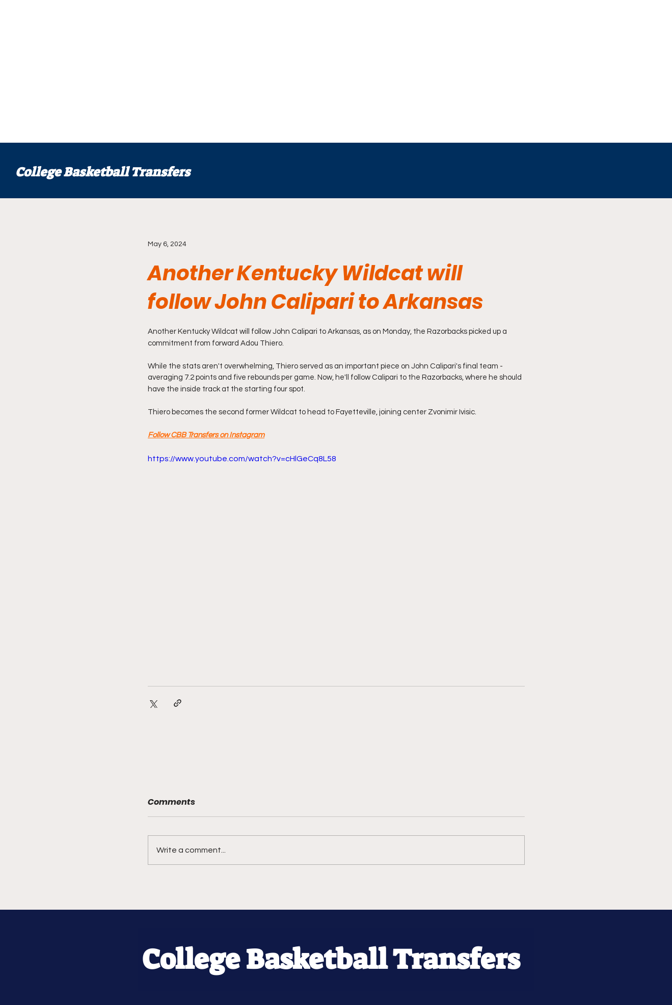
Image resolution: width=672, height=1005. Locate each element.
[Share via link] (177, 703)
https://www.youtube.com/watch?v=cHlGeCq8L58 (242, 459)
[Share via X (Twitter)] (152, 703)
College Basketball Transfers (102, 172)
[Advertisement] (305, 71)
